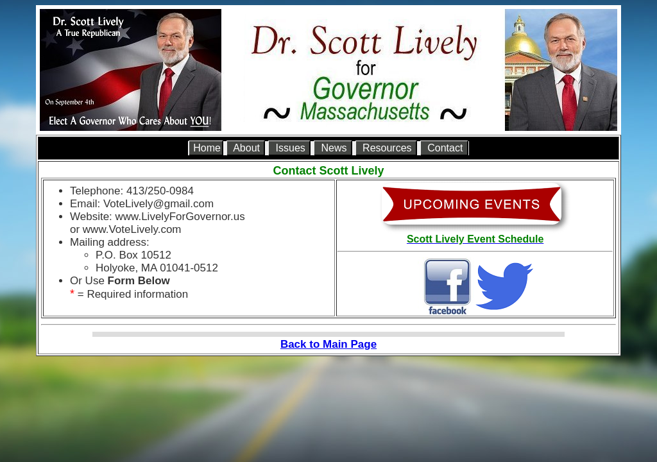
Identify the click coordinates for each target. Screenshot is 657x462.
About (247, 147)
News (334, 147)
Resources (387, 147)
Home (207, 147)
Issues (290, 147)
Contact (445, 147)
